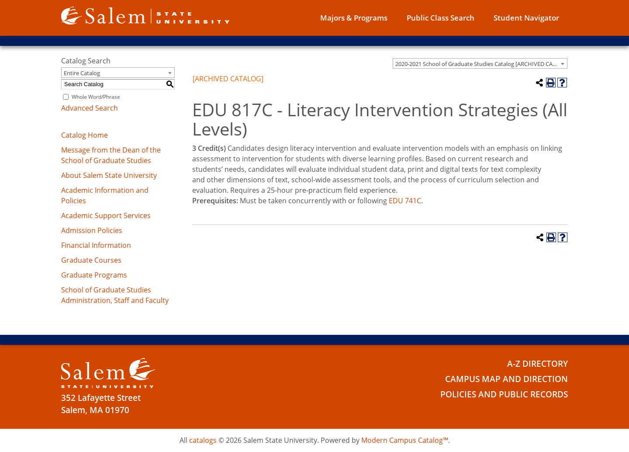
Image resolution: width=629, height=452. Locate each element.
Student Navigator (526, 18)
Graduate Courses (91, 260)
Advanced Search (89, 108)
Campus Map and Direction (506, 379)
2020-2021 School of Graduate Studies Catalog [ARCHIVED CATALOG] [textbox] (481, 64)
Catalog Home (84, 135)
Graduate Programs (94, 275)
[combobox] (480, 63)
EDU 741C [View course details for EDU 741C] (405, 200)
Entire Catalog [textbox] (82, 73)
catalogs (203, 440)
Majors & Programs (353, 18)
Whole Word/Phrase (96, 97)
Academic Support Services (106, 215)
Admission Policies (91, 230)
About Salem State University (109, 175)
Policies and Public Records (504, 394)
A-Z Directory (537, 363)
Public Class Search (440, 18)
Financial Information (96, 245)
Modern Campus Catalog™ (404, 440)
